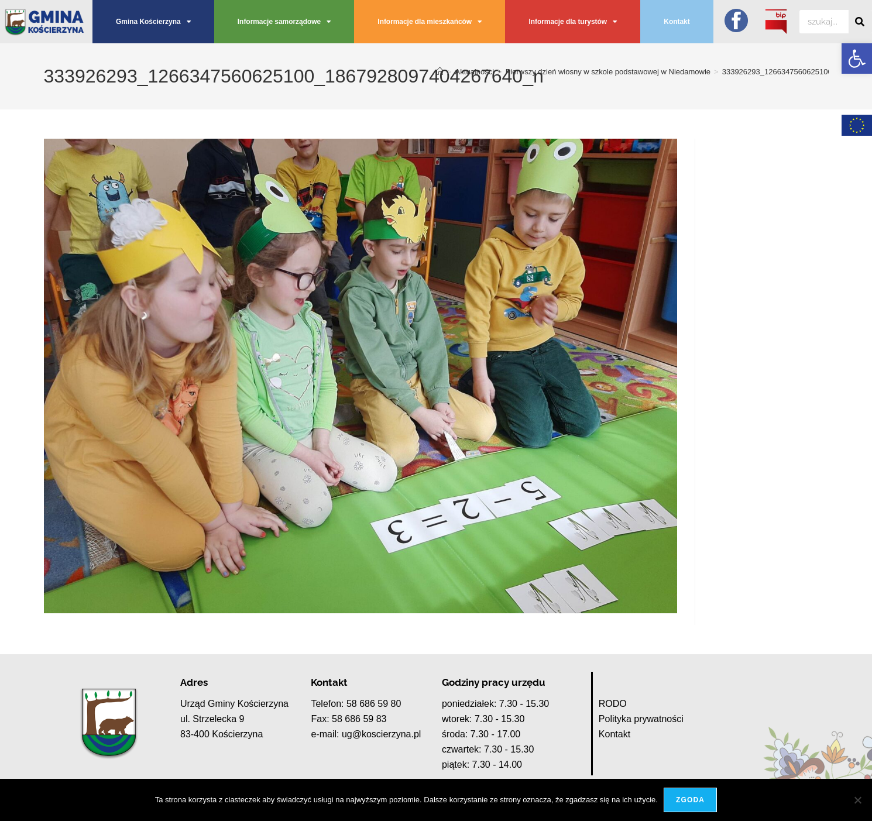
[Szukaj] (860, 21)
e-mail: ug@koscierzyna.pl (366, 734)
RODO (613, 704)
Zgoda (690, 800)
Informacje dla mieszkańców (429, 21)
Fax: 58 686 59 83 (348, 719)
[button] (857, 58)
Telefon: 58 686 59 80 (356, 704)
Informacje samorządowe (284, 21)
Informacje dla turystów (572, 21)
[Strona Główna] (440, 71)
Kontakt (676, 22)
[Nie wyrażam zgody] (857, 800)
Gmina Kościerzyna (153, 21)
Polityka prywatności (641, 719)
